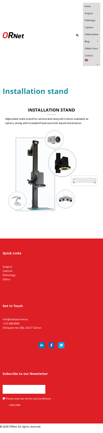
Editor (6, 279)
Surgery (89, 13)
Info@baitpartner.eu (15, 319)
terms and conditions (38, 398)
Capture (89, 27)
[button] (77, 35)
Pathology (90, 20)
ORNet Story (91, 48)
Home (88, 6)
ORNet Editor (92, 34)
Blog (92, 41)
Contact (89, 55)
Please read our (27, 398)
